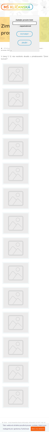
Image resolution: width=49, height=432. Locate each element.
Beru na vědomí (38, 429)
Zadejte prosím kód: (24, 20)
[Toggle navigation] (44, 7)
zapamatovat (25, 26)
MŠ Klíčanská (6, 48)
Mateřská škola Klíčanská (20, 422)
